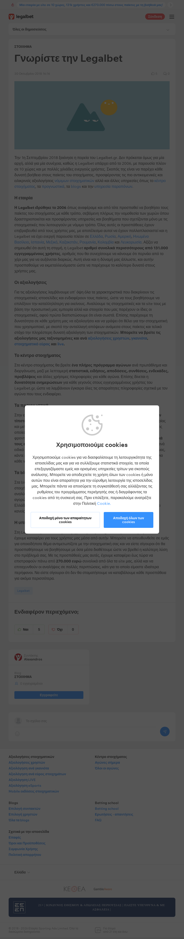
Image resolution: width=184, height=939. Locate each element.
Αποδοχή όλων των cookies (128, 520)
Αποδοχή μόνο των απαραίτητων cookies (65, 520)
